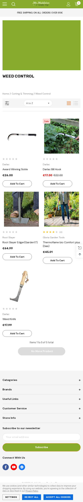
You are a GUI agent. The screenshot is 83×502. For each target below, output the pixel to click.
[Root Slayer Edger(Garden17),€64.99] (21, 209)
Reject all (32, 497)
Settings (11, 497)
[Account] (67, 4)
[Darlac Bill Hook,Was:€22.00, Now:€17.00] (62, 136)
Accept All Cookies (58, 497)
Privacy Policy (32, 491)
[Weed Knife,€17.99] (21, 285)
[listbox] (38, 103)
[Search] (13, 4)
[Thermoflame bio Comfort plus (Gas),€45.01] (62, 209)
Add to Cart (17, 183)
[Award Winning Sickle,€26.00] (21, 136)
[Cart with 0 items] (77, 4)
